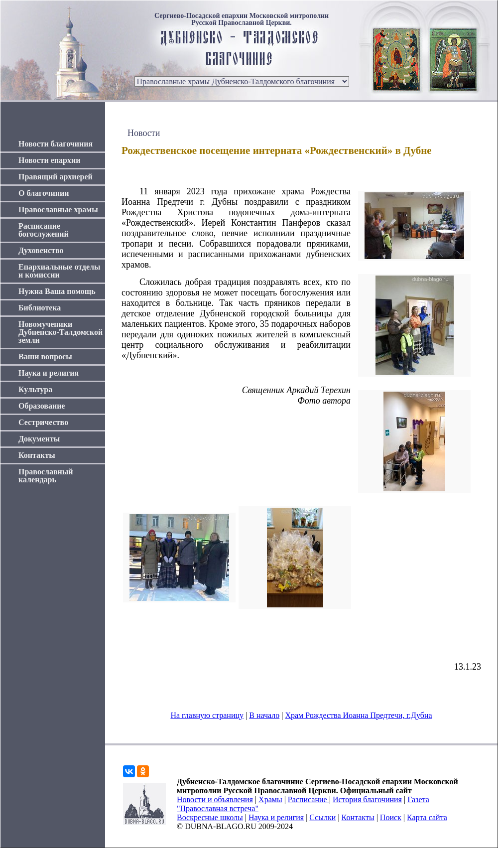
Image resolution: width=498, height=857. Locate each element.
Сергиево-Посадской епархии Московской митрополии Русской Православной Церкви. (241, 19)
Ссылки (322, 817)
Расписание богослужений (43, 230)
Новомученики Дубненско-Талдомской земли (60, 332)
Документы (39, 438)
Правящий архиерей (55, 176)
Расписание (308, 799)
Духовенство (40, 250)
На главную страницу (207, 715)
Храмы (270, 799)
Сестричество (43, 422)
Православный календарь (45, 475)
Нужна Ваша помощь (57, 291)
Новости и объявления (215, 799)
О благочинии (43, 193)
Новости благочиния (55, 144)
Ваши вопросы (45, 356)
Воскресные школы (210, 817)
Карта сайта (427, 817)
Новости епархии (49, 160)
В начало (264, 715)
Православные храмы (58, 209)
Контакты (36, 455)
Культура (35, 389)
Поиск (390, 817)
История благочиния (367, 799)
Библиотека (39, 307)
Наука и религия (48, 373)
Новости (143, 133)
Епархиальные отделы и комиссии (59, 271)
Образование (41, 406)
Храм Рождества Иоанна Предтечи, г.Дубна (358, 715)
